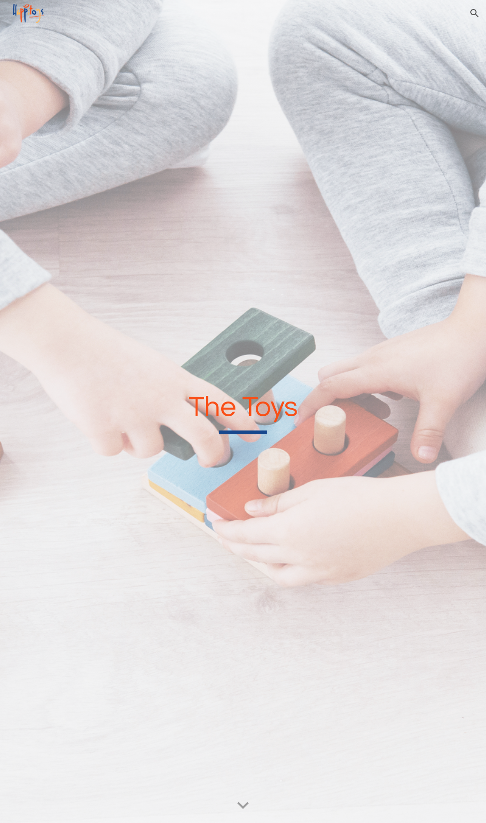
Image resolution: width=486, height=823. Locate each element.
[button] (474, 13)
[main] (243, 412)
